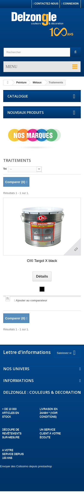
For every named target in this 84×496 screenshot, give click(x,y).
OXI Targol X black (42, 261)
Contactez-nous (45, 3)
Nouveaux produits (26, 112)
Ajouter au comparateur (31, 300)
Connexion (70, 3)
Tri (5, 168)
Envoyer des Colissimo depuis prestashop (26, 466)
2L (7, 298)
